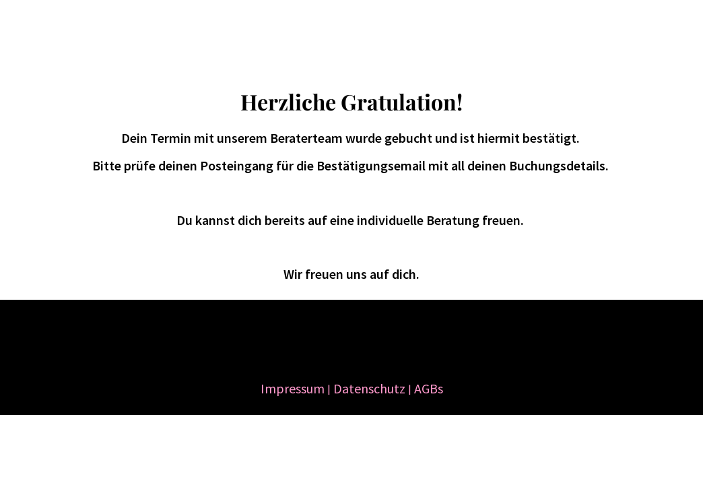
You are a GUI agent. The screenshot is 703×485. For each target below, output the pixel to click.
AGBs (428, 388)
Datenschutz (369, 388)
